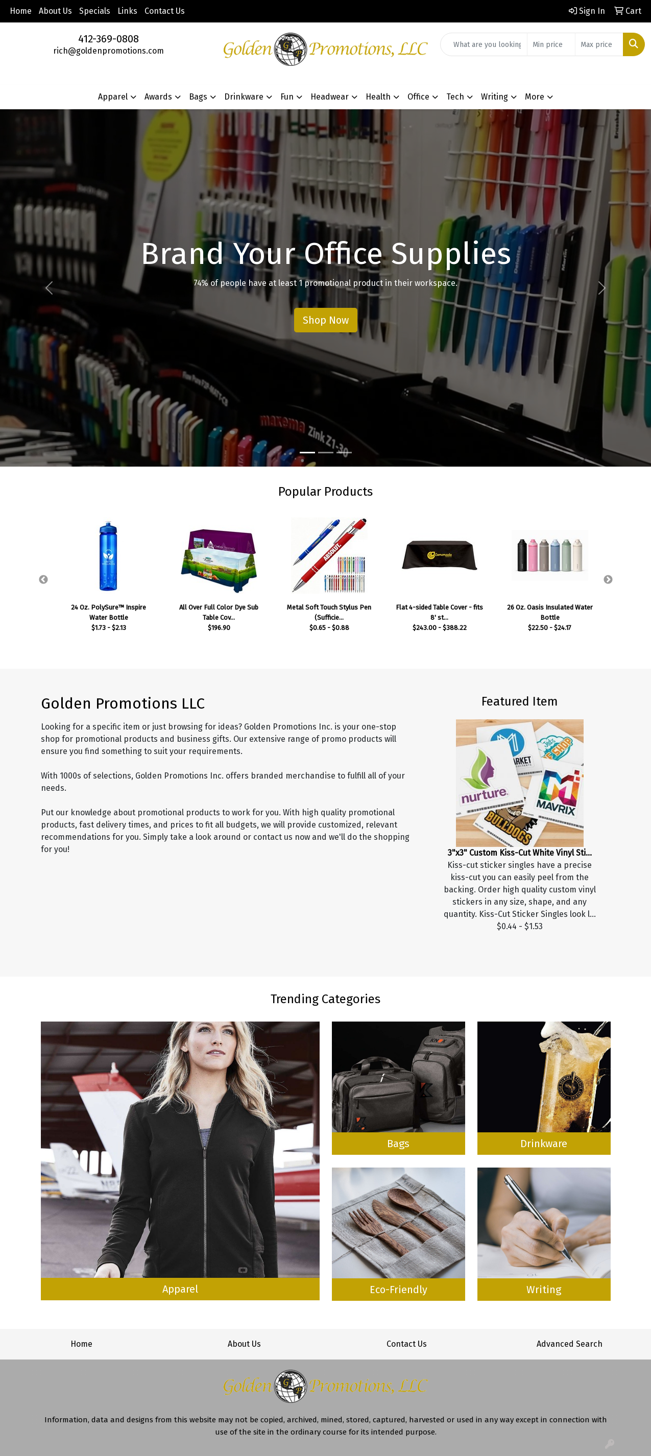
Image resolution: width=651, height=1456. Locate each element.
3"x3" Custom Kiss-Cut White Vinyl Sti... (520, 853)
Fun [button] (287, 97)
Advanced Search (569, 1344)
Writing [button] (494, 97)
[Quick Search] (483, 44)
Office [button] (418, 97)
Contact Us (164, 11)
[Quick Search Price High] (599, 44)
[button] (49, 288)
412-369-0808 (108, 39)
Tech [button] (455, 97)
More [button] (534, 97)
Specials (94, 11)
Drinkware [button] (243, 97)
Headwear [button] (329, 97)
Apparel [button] (113, 97)
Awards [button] (158, 97)
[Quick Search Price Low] (551, 44)
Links (127, 11)
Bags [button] (198, 97)
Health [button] (378, 97)
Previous (43, 580)
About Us (55, 11)
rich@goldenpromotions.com (108, 51)
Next (608, 580)
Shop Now (326, 320)
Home (21, 11)
